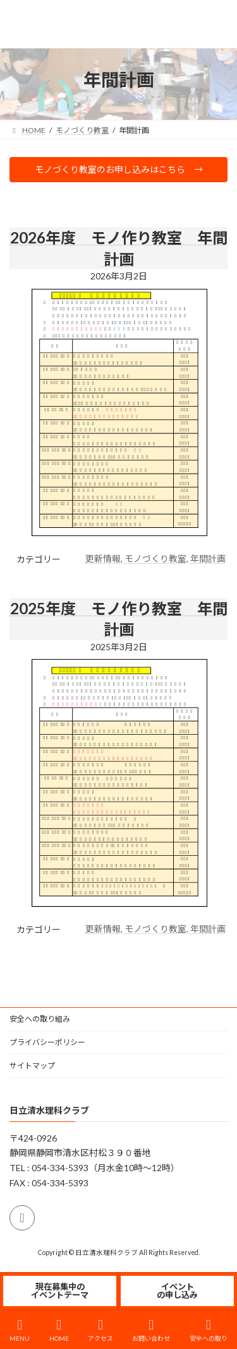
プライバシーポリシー (47, 1042)
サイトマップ (32, 1065)
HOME (59, 1330)
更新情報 (103, 558)
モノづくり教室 (155, 558)
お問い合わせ (151, 1330)
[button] (118, 169)
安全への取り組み (39, 1019)
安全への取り (209, 1330)
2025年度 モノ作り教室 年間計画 (119, 619)
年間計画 (208, 558)
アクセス (100, 1330)
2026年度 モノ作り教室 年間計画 (119, 248)
